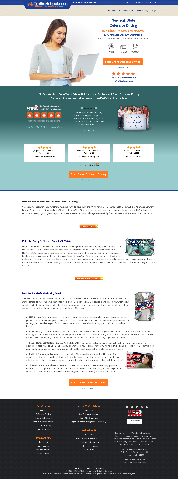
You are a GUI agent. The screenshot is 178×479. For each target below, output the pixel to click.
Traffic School (43, 410)
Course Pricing (142, 11)
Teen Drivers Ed (43, 429)
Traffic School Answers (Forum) (89, 438)
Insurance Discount (43, 418)
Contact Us (89, 449)
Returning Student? (88, 388)
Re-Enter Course (43, 442)
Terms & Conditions (82, 468)
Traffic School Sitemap (89, 446)
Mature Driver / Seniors (43, 422)
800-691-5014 (142, 2)
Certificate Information (89, 442)
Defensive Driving (43, 414)
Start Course (43, 446)
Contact (130, 2)
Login (153, 2)
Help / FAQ (89, 434)
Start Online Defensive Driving (88, 382)
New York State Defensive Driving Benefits (42, 293)
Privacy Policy (98, 468)
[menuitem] (113, 10)
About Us (89, 410)
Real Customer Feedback (89, 414)
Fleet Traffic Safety (43, 425)
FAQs (154, 11)
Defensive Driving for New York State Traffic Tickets (46, 241)
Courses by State (43, 449)
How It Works (128, 11)
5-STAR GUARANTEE (84, 2)
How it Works (43, 453)
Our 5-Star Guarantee (89, 418)
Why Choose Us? (113, 11)
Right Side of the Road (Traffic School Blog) (89, 422)
